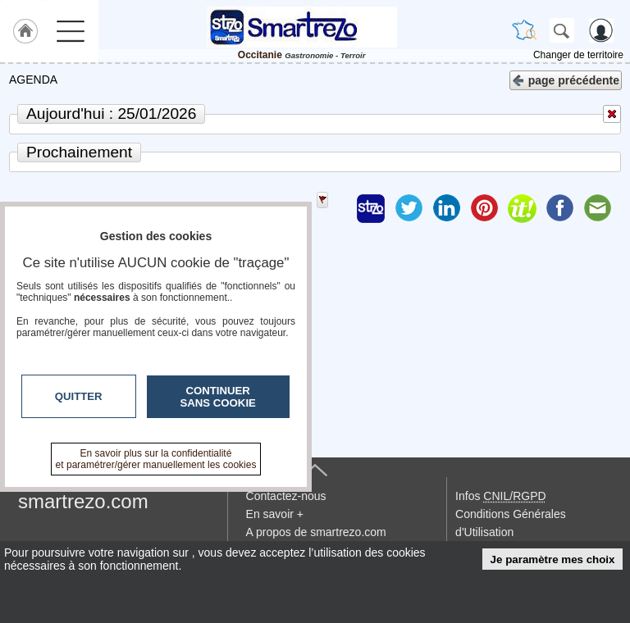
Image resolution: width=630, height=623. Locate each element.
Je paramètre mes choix (553, 559)
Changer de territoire (578, 55)
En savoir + (275, 514)
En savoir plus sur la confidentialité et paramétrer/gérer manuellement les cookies (156, 459)
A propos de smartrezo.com (316, 532)
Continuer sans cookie (218, 396)
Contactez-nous (286, 495)
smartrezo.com (83, 501)
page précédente (565, 79)
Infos (500, 495)
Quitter (79, 396)
